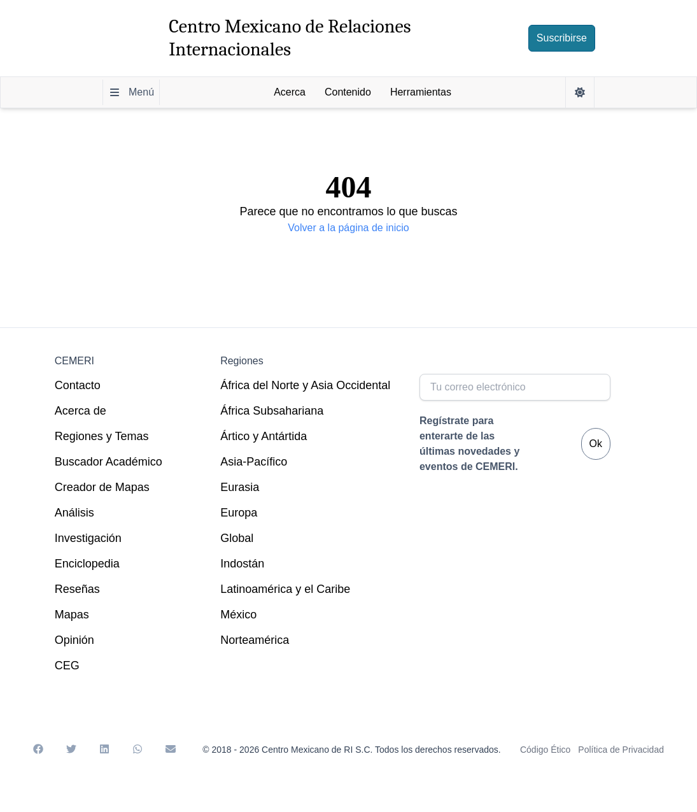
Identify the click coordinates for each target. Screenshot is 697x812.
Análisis (74, 512)
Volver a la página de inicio (348, 227)
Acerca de (80, 410)
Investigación (88, 538)
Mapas (72, 614)
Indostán (242, 563)
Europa (238, 512)
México (238, 614)
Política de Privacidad (621, 749)
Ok (595, 443)
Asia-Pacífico (253, 461)
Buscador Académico (108, 461)
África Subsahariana (271, 410)
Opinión (74, 640)
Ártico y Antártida (263, 436)
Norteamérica (254, 640)
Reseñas (77, 589)
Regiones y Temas (102, 436)
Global (236, 538)
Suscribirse (562, 37)
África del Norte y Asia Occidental (305, 385)
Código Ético (545, 749)
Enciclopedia (87, 563)
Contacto (78, 385)
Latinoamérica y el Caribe (285, 589)
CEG (67, 665)
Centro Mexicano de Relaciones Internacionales (290, 38)
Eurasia (239, 487)
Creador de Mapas (102, 487)
